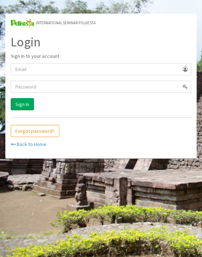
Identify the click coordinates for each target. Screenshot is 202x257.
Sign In (22, 104)
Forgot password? (35, 131)
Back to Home (28, 144)
